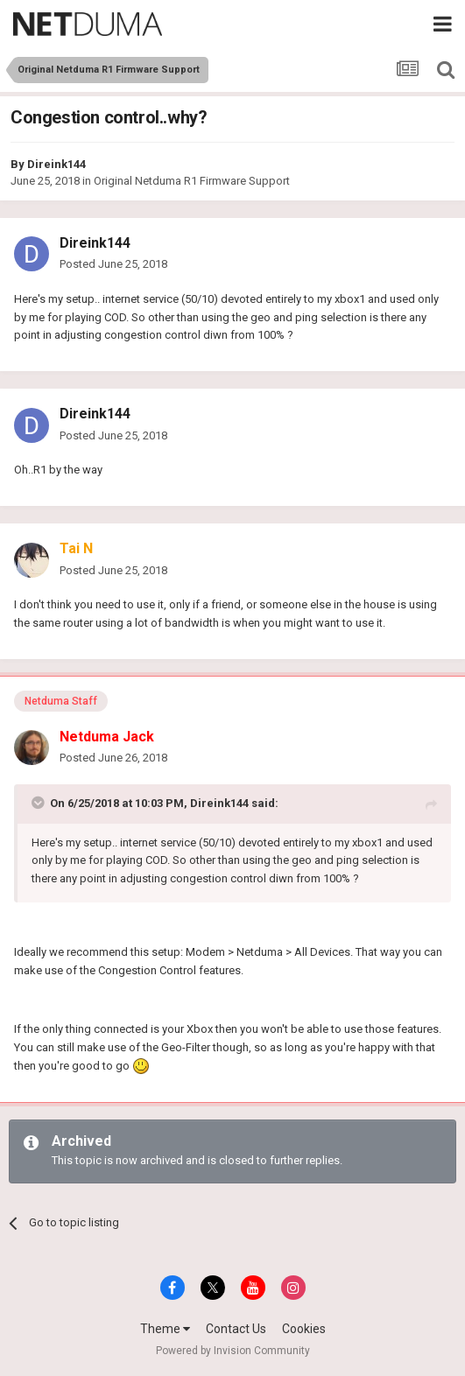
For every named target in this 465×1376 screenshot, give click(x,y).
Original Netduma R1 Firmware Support (192, 180)
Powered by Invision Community (233, 1350)
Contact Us (236, 1329)
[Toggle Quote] (39, 803)
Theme (165, 1329)
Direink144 (56, 164)
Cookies (304, 1329)
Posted (113, 263)
